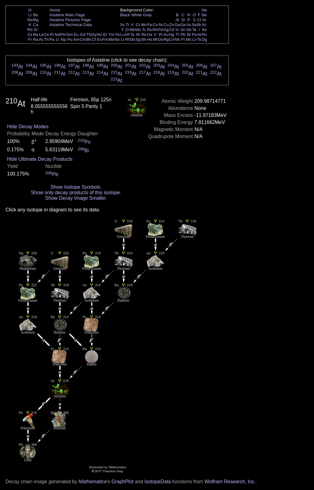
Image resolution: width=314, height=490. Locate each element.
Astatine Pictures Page (70, 19)
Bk (88, 39)
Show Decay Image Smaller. (76, 198)
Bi (189, 34)
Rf (127, 39)
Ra (35, 39)
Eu (76, 34)
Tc (144, 29)
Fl (183, 39)
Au (165, 34)
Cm (83, 39)
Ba (35, 34)
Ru (149, 29)
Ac (41, 39)
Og (204, 39)
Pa (51, 39)
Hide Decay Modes (27, 126)
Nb (132, 29)
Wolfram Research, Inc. (230, 481)
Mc (189, 39)
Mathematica (92, 481)
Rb (30, 29)
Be (35, 15)
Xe (204, 29)
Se (194, 24)
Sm (70, 34)
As (188, 24)
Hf (127, 34)
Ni (161, 24)
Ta (132, 34)
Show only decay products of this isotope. (76, 192)
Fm (105, 39)
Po (194, 34)
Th (46, 39)
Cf (94, 39)
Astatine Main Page (67, 15)
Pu (69, 39)
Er (105, 34)
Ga (177, 24)
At (199, 34)
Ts (199, 39)
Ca (35, 24)
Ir (155, 34)
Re (144, 34)
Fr (30, 39)
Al (177, 19)
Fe (149, 24)
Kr (204, 24)
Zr (127, 29)
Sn (183, 29)
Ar (204, 19)
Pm (63, 34)
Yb (117, 34)
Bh (143, 39)
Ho (99, 34)
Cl (199, 19)
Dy (93, 34)
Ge (183, 24)
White (136, 15)
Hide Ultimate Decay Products (39, 159)
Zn (171, 24)
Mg (36, 19)
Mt (155, 39)
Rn (204, 34)
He (204, 10)
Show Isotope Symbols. (75, 187)
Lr (122, 39)
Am (76, 39)
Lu (122, 34)
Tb (88, 34)
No (117, 39)
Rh (155, 29)
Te (194, 29)
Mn (144, 24)
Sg (138, 39)
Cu (166, 24)
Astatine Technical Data (70, 24)
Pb (183, 34)
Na (30, 19)
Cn (171, 39)
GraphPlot (122, 481)
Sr (36, 29)
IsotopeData (157, 481)
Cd (171, 29)
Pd (160, 29)
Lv (194, 39)
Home (54, 10)
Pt (161, 34)
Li (29, 15)
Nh (177, 39)
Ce (46, 34)
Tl (177, 34)
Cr (138, 24)
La (41, 34)
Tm (111, 34)
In (177, 29)
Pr (52, 34)
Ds (160, 39)
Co (155, 24)
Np (63, 39)
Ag (165, 29)
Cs (29, 34)
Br (199, 24)
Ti (127, 24)
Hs (149, 39)
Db (132, 39)
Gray (147, 15)
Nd (57, 34)
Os (149, 34)
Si (183, 19)
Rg (166, 39)
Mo (138, 29)
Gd (83, 34)
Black (125, 15)
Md (111, 39)
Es (99, 39)
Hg (171, 34)
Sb (188, 29)
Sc (122, 24)
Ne (204, 15)
